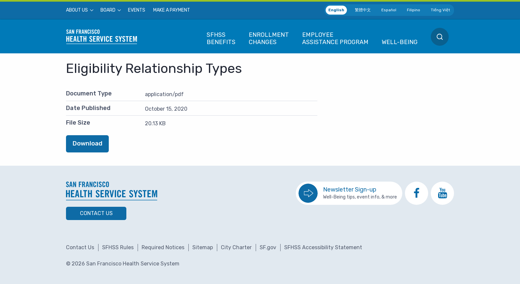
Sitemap (202, 247)
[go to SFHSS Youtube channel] (442, 193)
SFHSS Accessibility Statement (323, 247)
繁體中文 (363, 10)
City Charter (236, 247)
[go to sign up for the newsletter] (349, 193)
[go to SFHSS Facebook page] (416, 193)
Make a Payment (171, 10)
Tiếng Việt (440, 10)
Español (388, 10)
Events (136, 10)
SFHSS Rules (118, 247)
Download (87, 143)
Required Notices (163, 247)
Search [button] (440, 37)
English (336, 10)
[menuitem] (79, 10)
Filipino (413, 10)
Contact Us (96, 213)
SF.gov (268, 247)
